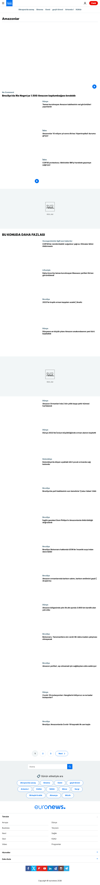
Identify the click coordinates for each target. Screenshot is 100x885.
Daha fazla (6, 859)
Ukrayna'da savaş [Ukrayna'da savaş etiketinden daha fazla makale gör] (28, 783)
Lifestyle (46, 270)
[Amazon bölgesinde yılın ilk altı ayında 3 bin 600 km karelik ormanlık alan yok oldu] (70, 618)
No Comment (8, 92)
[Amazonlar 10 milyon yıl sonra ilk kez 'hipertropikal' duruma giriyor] (70, 144)
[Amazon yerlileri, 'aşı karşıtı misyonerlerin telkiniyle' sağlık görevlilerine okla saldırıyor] (70, 676)
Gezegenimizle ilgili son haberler (57, 241)
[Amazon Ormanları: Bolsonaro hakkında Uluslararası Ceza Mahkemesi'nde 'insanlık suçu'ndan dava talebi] (70, 559)
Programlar (56, 844)
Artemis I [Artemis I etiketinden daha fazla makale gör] (25, 789)
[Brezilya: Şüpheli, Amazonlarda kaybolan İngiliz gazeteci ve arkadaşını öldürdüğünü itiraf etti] (70, 530)
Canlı (93, 3)
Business (6, 828)
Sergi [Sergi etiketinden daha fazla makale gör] (77, 789)
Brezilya (46, 299)
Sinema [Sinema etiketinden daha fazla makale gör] (46, 783)
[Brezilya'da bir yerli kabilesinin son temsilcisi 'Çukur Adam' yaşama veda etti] (70, 501)
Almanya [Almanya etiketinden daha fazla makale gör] (54, 795)
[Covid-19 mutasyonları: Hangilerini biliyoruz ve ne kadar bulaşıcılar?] (70, 705)
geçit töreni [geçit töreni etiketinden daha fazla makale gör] (75, 783)
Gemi (47, 9)
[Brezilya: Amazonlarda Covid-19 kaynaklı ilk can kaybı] (70, 734)
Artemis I (69, 9)
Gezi (4, 839)
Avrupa (5, 822)
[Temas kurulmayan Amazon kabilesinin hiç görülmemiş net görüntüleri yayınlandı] (70, 114)
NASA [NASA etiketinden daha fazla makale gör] (52, 789)
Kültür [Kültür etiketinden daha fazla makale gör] (39, 789)
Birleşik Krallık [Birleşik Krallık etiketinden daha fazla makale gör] (35, 795)
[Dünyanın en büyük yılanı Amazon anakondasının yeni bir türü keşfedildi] (70, 341)
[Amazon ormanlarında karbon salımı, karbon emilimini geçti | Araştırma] (70, 589)
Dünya (45, 101)
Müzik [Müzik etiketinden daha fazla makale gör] (68, 795)
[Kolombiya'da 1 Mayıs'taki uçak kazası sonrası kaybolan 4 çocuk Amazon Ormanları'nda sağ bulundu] (70, 472)
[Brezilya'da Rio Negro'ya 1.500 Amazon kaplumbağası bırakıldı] (50, 95)
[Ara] (50, 766)
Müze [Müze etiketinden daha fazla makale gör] (64, 789)
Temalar (5, 816)
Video (4, 844)
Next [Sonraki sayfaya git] (61, 753)
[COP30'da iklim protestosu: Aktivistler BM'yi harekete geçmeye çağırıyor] (70, 173)
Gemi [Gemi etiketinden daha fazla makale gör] (60, 783)
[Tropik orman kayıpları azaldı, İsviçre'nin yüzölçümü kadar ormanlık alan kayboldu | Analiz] (70, 312)
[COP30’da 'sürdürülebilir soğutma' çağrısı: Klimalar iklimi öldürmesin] (70, 254)
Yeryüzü (55, 828)
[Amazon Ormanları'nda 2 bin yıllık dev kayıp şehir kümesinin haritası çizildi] (70, 414)
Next (4, 833)
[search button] (69, 766)
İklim (44, 130)
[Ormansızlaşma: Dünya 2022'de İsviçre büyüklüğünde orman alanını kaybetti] (70, 443)
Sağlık (54, 833)
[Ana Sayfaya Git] (9, 3)
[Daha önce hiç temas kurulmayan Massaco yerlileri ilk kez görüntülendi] (70, 283)
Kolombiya (47, 459)
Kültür (79, 9)
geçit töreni (57, 9)
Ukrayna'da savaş (26, 9)
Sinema (39, 9)
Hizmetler (6, 852)
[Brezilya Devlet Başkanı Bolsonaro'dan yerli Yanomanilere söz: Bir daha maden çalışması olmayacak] (70, 647)
